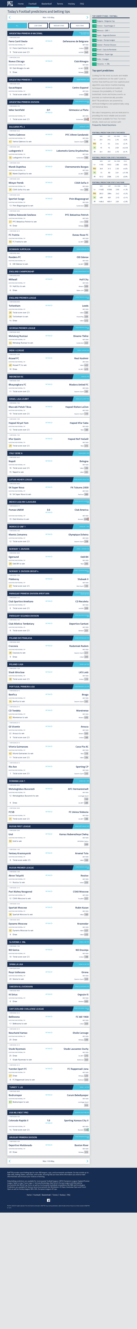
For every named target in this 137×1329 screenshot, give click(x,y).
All (17, 25)
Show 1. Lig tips (84, 1204)
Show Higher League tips (81, 596)
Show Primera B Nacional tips (84, 33)
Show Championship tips (81, 310)
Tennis (60, 3)
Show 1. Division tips (83, 665)
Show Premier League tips (82, 336)
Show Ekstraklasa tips (82, 754)
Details (48, 41)
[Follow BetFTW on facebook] (49, 1317)
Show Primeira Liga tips (81, 803)
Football (33, 3)
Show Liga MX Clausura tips (82, 618)
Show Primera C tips (83, 80)
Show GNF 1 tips (84, 643)
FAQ (82, 3)
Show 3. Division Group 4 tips (81, 687)
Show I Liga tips (84, 781)
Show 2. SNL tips (84, 1058)
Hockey (71, 3)
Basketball (47, 3)
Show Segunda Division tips (82, 732)
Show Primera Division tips (82, 102)
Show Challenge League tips (81, 1125)
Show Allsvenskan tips (82, 1103)
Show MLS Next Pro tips (82, 1229)
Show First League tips (82, 943)
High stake (80, 25)
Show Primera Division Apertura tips (82, 709)
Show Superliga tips (83, 249)
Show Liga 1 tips (84, 897)
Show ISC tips (85, 454)
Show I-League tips (83, 428)
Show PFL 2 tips (84, 127)
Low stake (38, 25)
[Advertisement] (48, 287)
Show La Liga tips (84, 1081)
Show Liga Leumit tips (82, 476)
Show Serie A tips (84, 570)
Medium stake (59, 25)
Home (21, 3)
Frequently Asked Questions (104, 124)
